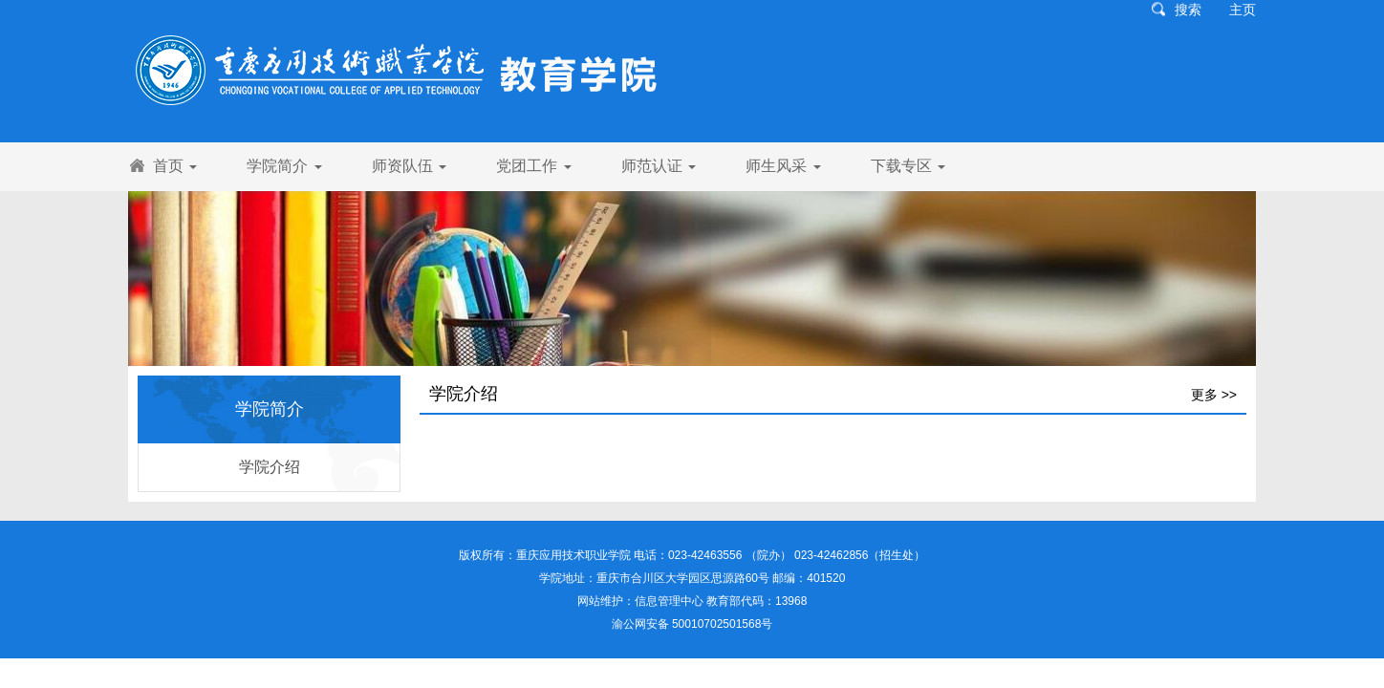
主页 (1242, 9)
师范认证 (658, 166)
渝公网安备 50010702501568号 (692, 624)
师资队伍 (409, 166)
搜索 (1188, 9)
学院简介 (284, 166)
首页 (175, 166)
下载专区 (908, 166)
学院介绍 (269, 467)
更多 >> (1214, 394)
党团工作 (533, 166)
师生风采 (783, 166)
